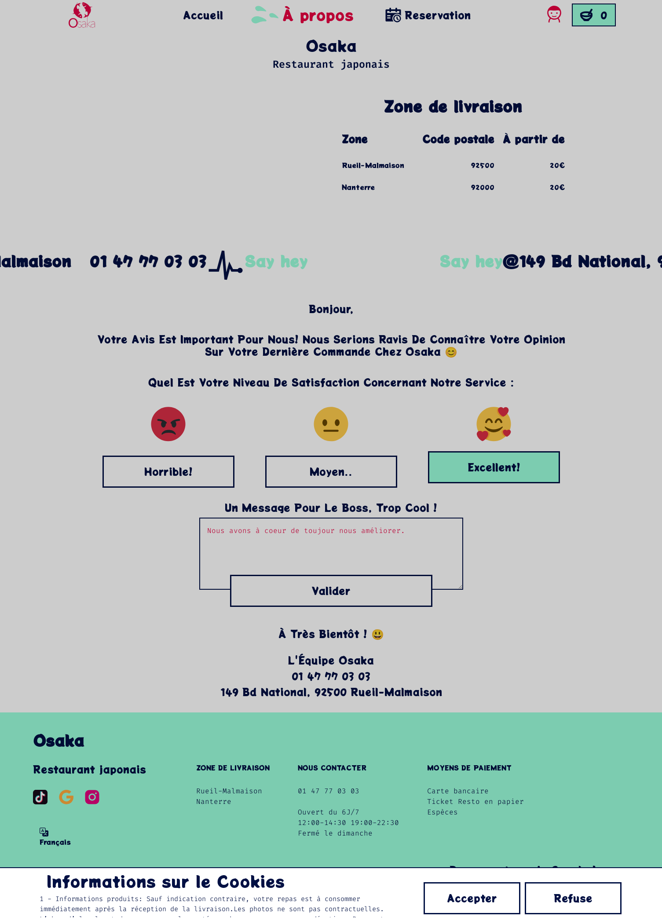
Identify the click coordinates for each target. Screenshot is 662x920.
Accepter (472, 898)
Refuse (573, 898)
